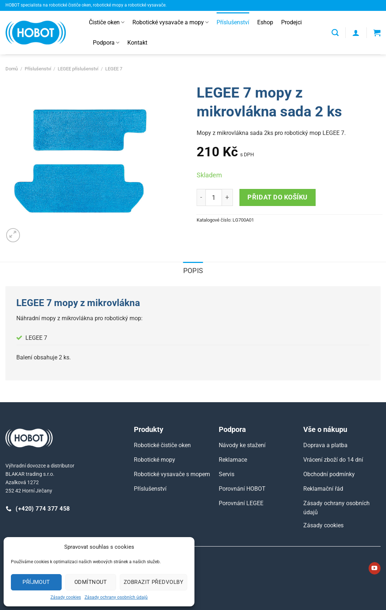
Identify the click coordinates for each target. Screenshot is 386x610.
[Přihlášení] (356, 33)
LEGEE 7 (113, 68)
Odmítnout (90, 582)
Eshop (265, 22)
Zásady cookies (65, 597)
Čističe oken (106, 22)
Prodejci (291, 22)
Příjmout (36, 582)
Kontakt (137, 42)
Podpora (106, 42)
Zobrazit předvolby (153, 582)
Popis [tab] (193, 271)
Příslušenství (233, 22)
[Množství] (213, 197)
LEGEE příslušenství (78, 68)
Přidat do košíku (277, 197)
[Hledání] (335, 32)
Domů (11, 68)
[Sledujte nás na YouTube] (375, 568)
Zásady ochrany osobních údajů (116, 597)
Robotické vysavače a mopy (170, 22)
